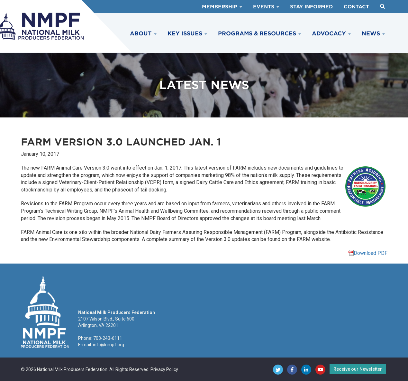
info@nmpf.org (108, 344)
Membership (222, 7)
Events (266, 7)
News (373, 33)
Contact (356, 7)
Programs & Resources (259, 33)
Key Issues (187, 33)
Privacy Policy (164, 369)
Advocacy (331, 33)
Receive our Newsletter (357, 369)
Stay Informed (311, 7)
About (143, 33)
